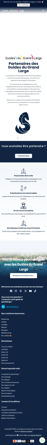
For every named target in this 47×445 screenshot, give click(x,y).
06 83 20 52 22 (12, 307)
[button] (2, 123)
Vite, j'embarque (23, 5)
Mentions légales (26, 431)
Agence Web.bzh (35, 435)
